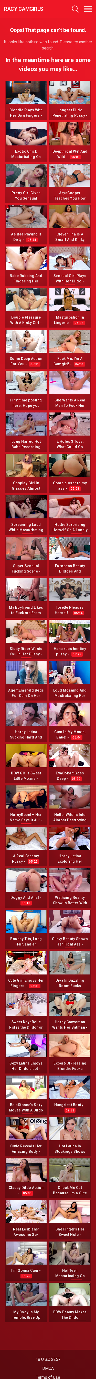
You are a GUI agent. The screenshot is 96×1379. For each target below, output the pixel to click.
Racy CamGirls (23, 9)
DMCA (48, 1368)
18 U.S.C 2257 (48, 1359)
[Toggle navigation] (88, 9)
